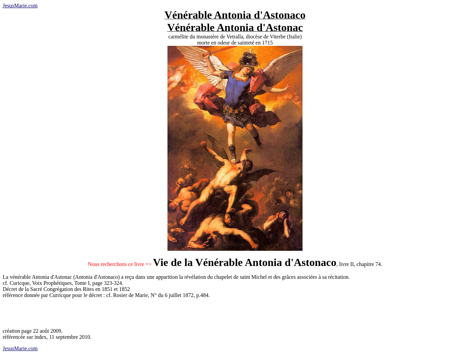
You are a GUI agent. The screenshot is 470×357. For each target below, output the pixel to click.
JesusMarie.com (20, 5)
